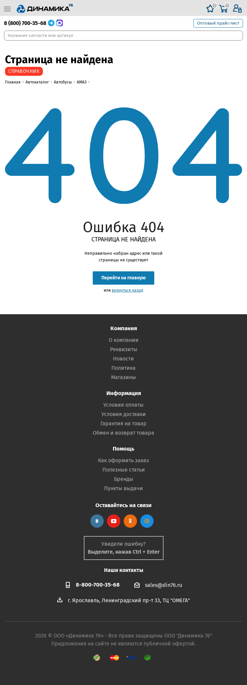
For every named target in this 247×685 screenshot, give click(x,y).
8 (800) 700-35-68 (25, 23)
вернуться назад (127, 290)
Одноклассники (130, 521)
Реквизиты (123, 349)
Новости (123, 358)
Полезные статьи (123, 470)
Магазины (123, 377)
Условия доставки (123, 414)
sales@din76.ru (163, 585)
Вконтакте (97, 521)
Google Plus (147, 521)
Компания (123, 328)
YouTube (113, 521)
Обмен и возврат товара (123, 433)
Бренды (123, 479)
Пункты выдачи (123, 488)
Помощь (123, 448)
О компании (124, 340)
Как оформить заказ (123, 460)
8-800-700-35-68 (98, 584)
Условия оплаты (123, 405)
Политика (123, 368)
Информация (123, 393)
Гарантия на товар (123, 423)
